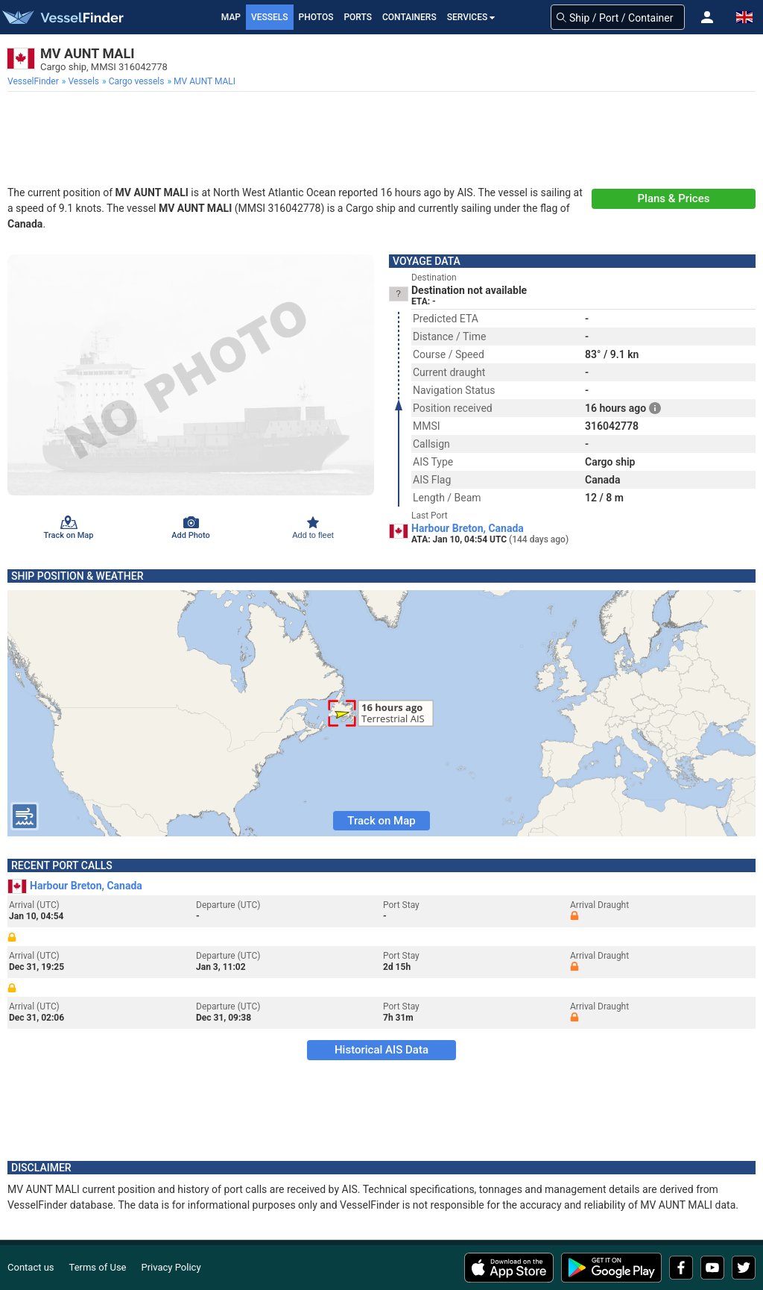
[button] (707, 17)
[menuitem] (34, 81)
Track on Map (381, 820)
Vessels (269, 17)
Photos (316, 17)
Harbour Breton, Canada (467, 528)
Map (231, 17)
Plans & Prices (674, 198)
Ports (357, 17)
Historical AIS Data (381, 1049)
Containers (409, 17)
